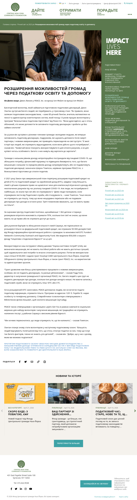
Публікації (57, 408)
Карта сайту (123, 497)
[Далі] (134, 410)
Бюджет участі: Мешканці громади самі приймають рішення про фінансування (115, 78)
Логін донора (74, 3)
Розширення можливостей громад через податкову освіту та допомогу (117, 98)
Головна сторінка (9, 24)
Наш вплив (111, 70)
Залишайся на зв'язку (96, 484)
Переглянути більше (68, 443)
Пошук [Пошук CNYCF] (128, 3)
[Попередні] (2, 410)
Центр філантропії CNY (112, 3)
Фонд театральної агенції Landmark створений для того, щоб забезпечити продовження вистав (117, 131)
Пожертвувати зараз (45, 3)
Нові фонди (111, 148)
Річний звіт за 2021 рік (114, 199)
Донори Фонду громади (113, 154)
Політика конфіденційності (104, 497)
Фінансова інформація (117, 159)
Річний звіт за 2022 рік (114, 195)
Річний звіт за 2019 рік (114, 214)
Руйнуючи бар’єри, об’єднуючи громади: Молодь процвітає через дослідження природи (117, 110)
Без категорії (15, 408)
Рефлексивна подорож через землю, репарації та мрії (117, 89)
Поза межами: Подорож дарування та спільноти (117, 120)
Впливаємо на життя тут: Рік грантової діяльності (116, 142)
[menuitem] (62, 3)
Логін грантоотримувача (91, 3)
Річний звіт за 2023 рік (26, 24)
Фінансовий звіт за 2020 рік (116, 209)
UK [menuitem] (63, 3)
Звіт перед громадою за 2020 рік (117, 204)
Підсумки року (113, 65)
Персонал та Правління (117, 164)
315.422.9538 (23, 483)
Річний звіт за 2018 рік (114, 218)
